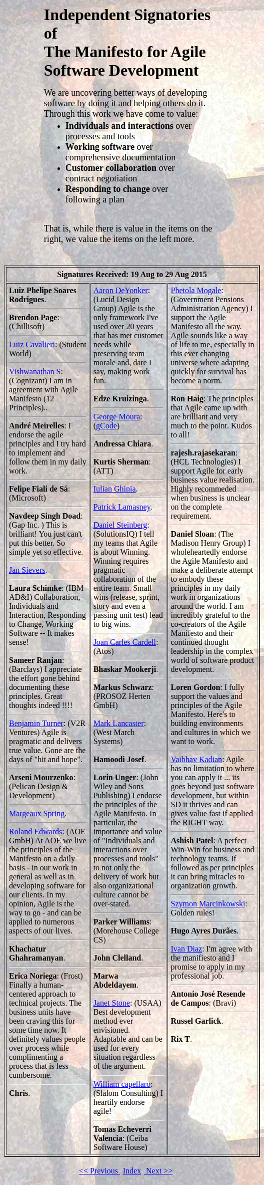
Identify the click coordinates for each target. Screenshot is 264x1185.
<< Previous (99, 1170)
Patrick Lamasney (122, 507)
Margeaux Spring (36, 813)
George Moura (117, 416)
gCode (106, 425)
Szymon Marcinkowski (207, 903)
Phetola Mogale (195, 290)
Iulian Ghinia (115, 489)
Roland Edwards (35, 831)
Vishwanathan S (34, 371)
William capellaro (122, 1084)
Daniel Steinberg (121, 525)
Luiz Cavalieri (32, 344)
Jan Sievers (27, 570)
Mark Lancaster (119, 723)
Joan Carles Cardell (125, 642)
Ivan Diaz (186, 948)
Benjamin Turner (36, 723)
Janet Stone (112, 1003)
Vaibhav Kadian (196, 759)
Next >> (158, 1170)
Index (132, 1170)
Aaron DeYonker (121, 290)
